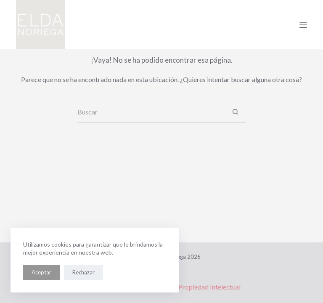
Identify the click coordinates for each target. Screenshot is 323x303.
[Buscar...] (151, 112)
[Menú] (303, 25)
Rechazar (83, 272)
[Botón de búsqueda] (235, 112)
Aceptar (41, 272)
